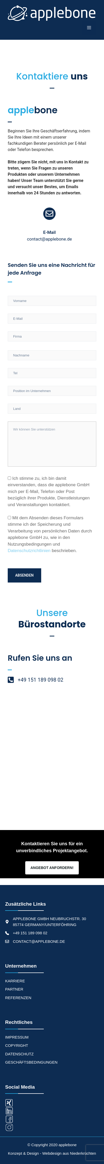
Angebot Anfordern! (51, 868)
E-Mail (49, 232)
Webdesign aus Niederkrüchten (69, 1153)
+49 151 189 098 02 (30, 933)
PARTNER (14, 989)
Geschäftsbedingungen (31, 1062)
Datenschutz (19, 1054)
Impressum (17, 1037)
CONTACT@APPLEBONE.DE (39, 941)
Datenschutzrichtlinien (29, 550)
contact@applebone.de (49, 239)
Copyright (16, 1045)
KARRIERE (15, 981)
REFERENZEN (18, 997)
